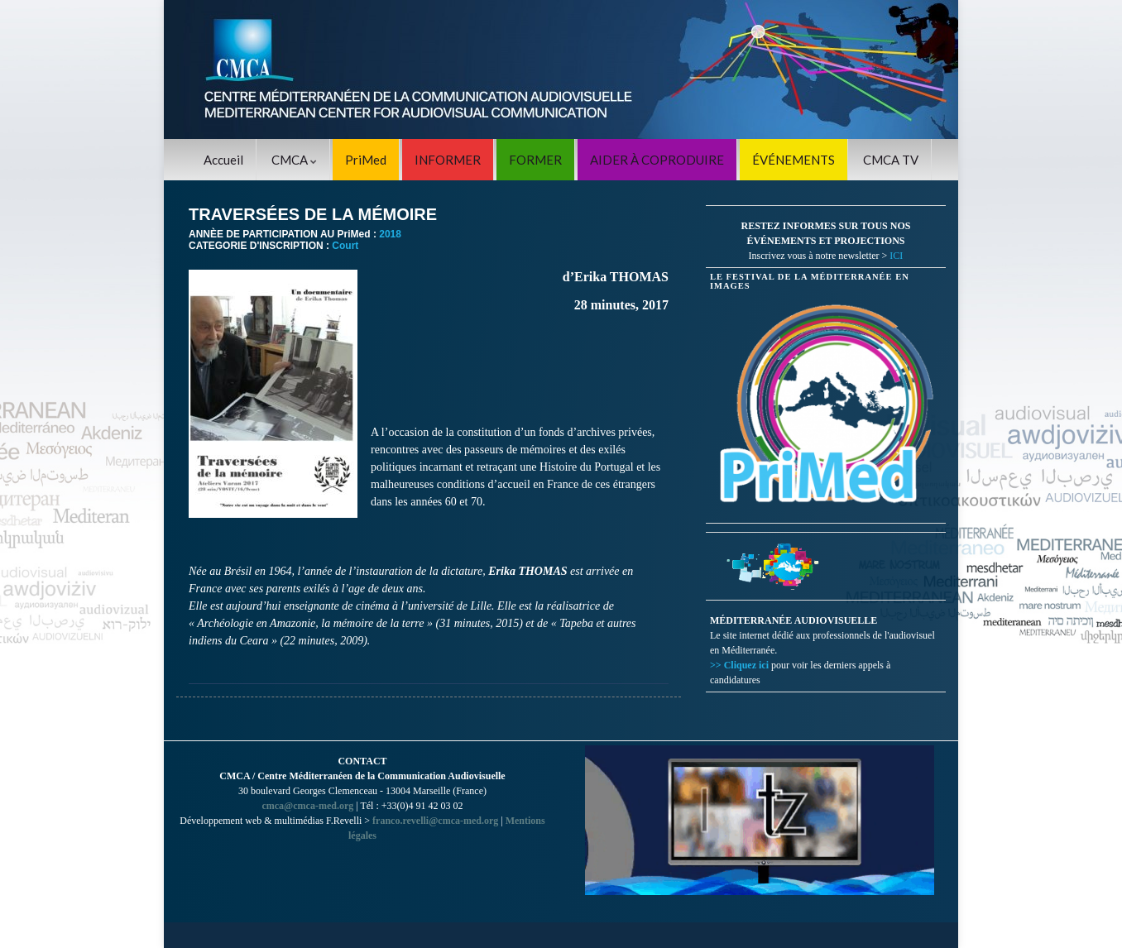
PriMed (365, 159)
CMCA (294, 159)
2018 (390, 234)
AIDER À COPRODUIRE (657, 159)
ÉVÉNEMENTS (793, 159)
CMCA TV (890, 159)
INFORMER (448, 159)
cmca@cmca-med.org (307, 806)
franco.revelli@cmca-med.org (435, 820)
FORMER (535, 159)
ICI (896, 255)
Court (345, 245)
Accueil (223, 159)
